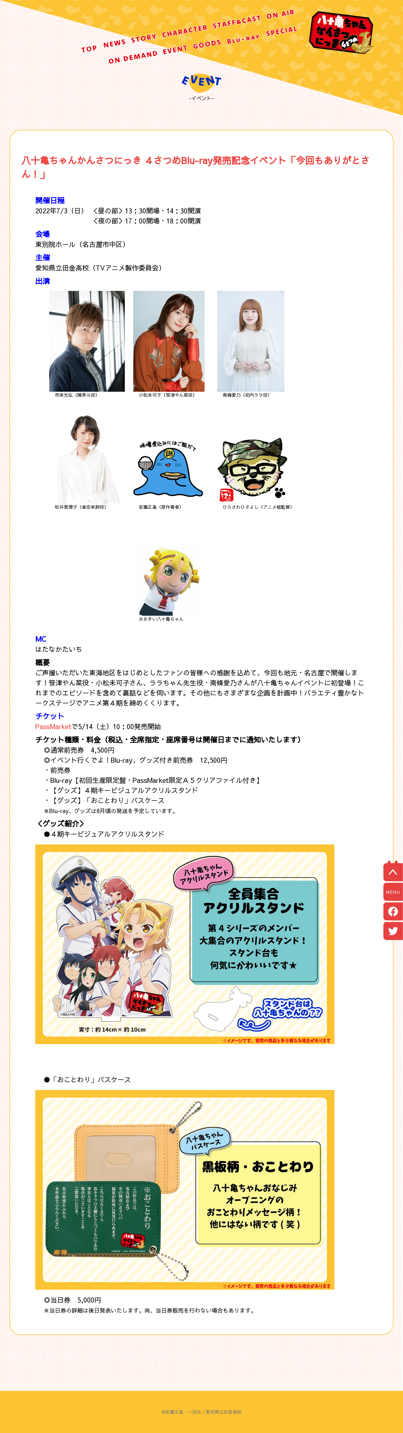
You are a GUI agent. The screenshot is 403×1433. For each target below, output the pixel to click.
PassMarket (53, 726)
